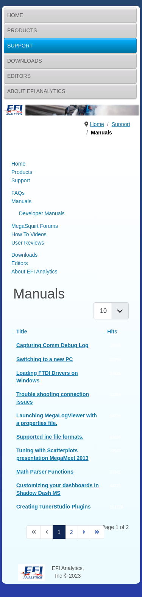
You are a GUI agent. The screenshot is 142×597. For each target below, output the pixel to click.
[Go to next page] (84, 532)
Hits (112, 332)
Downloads (24, 61)
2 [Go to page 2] (71, 532)
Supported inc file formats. (49, 437)
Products (22, 30)
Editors (19, 76)
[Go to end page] (97, 532)
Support (20, 46)
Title (21, 332)
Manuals (21, 201)
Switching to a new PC (44, 359)
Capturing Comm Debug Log (52, 345)
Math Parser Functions (44, 472)
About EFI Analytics (36, 91)
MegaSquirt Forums (34, 226)
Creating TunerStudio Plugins (53, 507)
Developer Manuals (42, 213)
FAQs (18, 193)
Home (15, 15)
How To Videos (29, 234)
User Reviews (27, 243)
